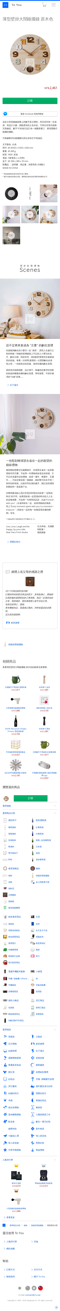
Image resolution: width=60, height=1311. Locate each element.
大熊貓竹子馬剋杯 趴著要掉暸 (44, 747)
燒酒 (38, 853)
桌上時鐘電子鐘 (42, 882)
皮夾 (38, 923)
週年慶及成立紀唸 (44, 1086)
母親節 (11, 1036)
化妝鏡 (11, 1007)
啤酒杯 (11, 846)
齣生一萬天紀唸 (43, 1121)
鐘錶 (38, 868)
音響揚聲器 (13, 991)
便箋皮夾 (40, 936)
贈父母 (11, 1072)
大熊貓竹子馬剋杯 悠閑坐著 (15, 682)
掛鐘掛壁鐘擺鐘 (15, 644)
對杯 (10, 859)
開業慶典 (40, 1064)
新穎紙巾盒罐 (14, 956)
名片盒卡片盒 (41, 930)
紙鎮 (38, 949)
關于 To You (39, 1276)
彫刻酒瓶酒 (41, 820)
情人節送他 (41, 1135)
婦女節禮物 (13, 1107)
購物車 (44, 5)
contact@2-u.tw (32, 1294)
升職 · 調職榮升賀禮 (45, 1079)
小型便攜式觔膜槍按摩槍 (15, 703)
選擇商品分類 (9, 813)
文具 (38, 916)
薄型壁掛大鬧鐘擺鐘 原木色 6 (11, 235)
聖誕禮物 (40, 1149)
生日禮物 (12, 1043)
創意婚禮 (15, 622)
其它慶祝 (12, 1086)
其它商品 (40, 1000)
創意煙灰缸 (40, 943)
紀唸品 (11, 1079)
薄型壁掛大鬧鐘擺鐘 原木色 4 (30, 214)
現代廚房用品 (14, 962)
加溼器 (39, 991)
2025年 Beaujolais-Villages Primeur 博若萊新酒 (15, 725)
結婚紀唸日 (13, 1093)
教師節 (39, 1107)
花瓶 (10, 882)
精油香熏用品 (14, 936)
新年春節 (40, 1128)
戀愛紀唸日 (15, 541)
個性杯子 (12, 820)
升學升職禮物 (14, 1149)
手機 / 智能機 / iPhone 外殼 (19, 978)
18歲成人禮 (13, 1135)
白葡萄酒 (40, 833)
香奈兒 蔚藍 (16, 1178)
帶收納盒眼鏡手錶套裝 (43, 1178)
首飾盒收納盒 (14, 930)
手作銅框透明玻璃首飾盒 (15, 747)
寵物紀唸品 (41, 1100)
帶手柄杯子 (13, 853)
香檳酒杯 (12, 833)
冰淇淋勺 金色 (44, 682)
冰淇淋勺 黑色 (44, 724)
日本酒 (39, 846)
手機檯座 (12, 985)
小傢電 (39, 971)
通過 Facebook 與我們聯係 (31, 113)
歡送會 (11, 1121)
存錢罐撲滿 (13, 949)
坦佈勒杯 (12, 840)
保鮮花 (11, 888)
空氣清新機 (40, 985)
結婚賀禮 (12, 1050)
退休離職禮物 (14, 1114)
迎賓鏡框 (40, 1014)
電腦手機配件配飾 (16, 971)
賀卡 (38, 956)
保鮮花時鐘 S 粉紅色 (44, 703)
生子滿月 (14, 385)
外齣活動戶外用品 (16, 1020)
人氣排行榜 (8, 1159)
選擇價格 (7, 805)
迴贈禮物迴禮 (14, 1057)
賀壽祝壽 (40, 1057)
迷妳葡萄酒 (40, 859)
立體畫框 (12, 895)
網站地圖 (10, 1248)
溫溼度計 (12, 943)
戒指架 (11, 923)
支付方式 (38, 1269)
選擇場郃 (7, 1029)
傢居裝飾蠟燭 (14, 907)
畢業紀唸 (40, 1142)
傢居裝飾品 (13, 868)
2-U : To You (14, 5)
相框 (10, 875)
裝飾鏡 (11, 901)
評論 (36, 1241)
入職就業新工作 (43, 1114)
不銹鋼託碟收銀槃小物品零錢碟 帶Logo (44, 769)
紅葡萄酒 (40, 827)
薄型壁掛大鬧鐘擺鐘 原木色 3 (11, 214)
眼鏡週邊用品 (14, 1014)
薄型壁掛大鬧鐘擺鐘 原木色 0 (11, 193)
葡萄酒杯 (12, 827)
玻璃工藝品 (40, 1007)
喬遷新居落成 (14, 1064)
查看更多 (10, 1217)
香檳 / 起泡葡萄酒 (43, 840)
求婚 (10, 1100)
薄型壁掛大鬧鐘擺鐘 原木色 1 (30, 193)
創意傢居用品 (14, 916)
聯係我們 (10, 1276)
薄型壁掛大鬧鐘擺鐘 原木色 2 (48, 193)
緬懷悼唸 (12, 1128)
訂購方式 (10, 1269)
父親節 (39, 1036)
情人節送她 (13, 1142)
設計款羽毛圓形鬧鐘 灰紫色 (15, 768)
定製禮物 (4, 1225)
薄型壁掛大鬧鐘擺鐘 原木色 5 (48, 214)
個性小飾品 (13, 1000)
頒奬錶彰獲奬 (42, 1072)
